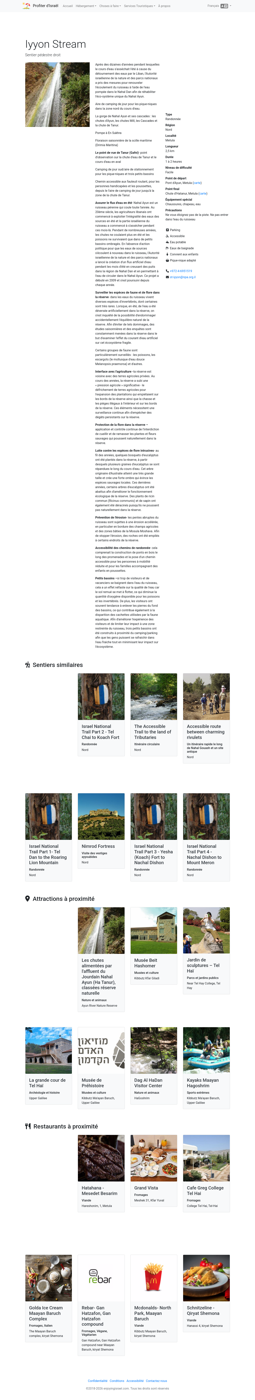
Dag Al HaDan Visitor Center (148, 1083)
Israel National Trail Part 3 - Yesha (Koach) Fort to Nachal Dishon (153, 854)
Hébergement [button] (85, 6)
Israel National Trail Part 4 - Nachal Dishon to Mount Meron (204, 854)
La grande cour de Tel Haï (47, 1083)
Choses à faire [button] (109, 6)
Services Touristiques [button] (138, 6)
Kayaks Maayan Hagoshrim (203, 1083)
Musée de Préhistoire (93, 1083)
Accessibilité (135, 1381)
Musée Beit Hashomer (145, 963)
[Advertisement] (127, 26)
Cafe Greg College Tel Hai (205, 1190)
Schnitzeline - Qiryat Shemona (203, 1310)
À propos (164, 6)
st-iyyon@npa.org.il (182, 277)
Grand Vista (146, 1188)
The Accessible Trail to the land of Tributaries (152, 732)
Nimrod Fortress (98, 846)
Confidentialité (97, 1381)
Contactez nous (156, 1381)
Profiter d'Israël (45, 5)
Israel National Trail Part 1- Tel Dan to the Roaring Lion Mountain (48, 854)
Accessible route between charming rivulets (205, 732)
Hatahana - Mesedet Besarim (99, 1190)
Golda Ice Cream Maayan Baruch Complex (46, 1313)
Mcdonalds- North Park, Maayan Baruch (152, 1313)
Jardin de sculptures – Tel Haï (203, 965)
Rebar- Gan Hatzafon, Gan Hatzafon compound (96, 1316)
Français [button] (218, 6)
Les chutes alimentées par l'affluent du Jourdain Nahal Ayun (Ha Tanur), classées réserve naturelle (99, 977)
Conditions (117, 1381)
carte (197, 183)
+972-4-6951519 (181, 271)
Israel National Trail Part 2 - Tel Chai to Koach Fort (100, 732)
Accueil (68, 6)
